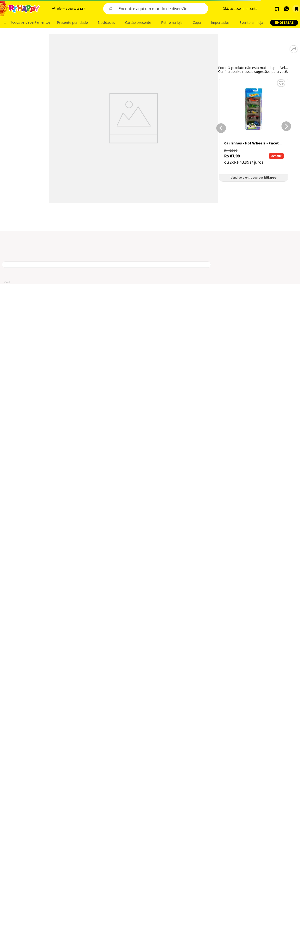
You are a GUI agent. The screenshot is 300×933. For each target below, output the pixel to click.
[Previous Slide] (220, 127)
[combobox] (155, 8)
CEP (82, 8)
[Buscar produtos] (110, 8)
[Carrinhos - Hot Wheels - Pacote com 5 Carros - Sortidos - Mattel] (253, 129)
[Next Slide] (287, 127)
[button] (82, 8)
